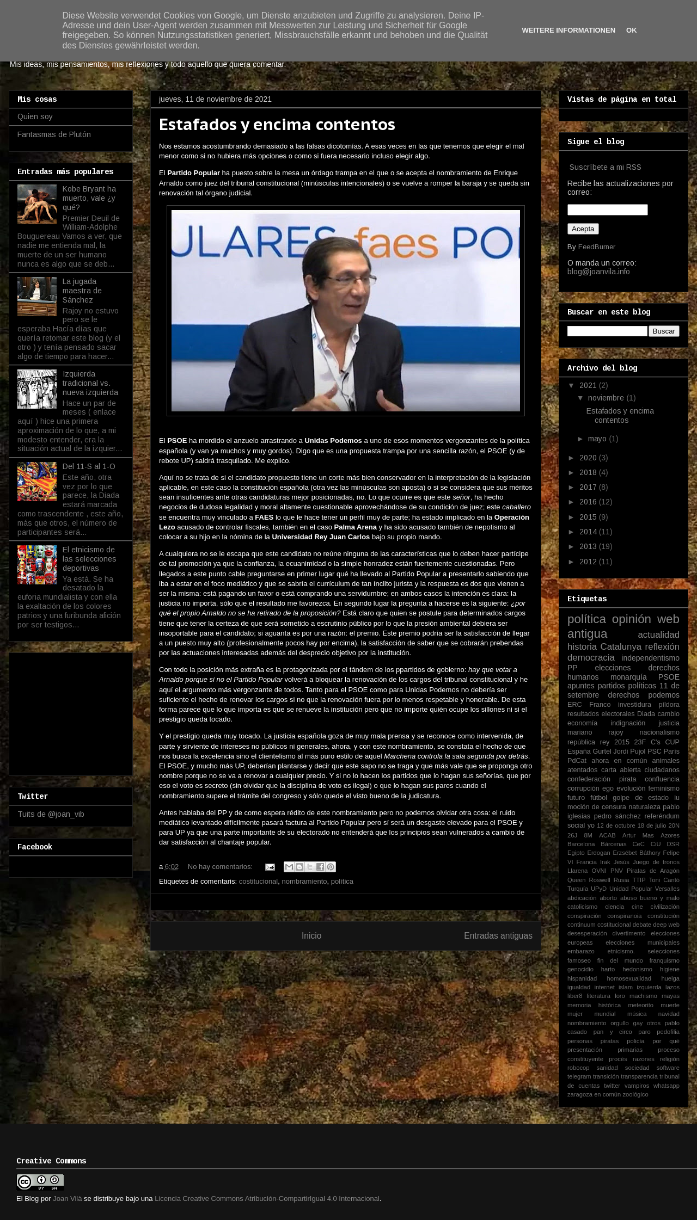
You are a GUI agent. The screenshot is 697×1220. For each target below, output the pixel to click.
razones (644, 1059)
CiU (656, 844)
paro (644, 1031)
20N (674, 825)
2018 (589, 472)
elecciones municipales (643, 942)
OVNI (598, 870)
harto (608, 969)
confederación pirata (601, 779)
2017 (589, 487)
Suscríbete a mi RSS (605, 167)
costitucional (258, 881)
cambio (668, 714)
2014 (589, 531)
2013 (589, 546)
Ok (631, 30)
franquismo (665, 960)
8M (588, 835)
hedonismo (637, 969)
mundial (604, 1013)
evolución (630, 788)
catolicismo (582, 906)
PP (572, 667)
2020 (589, 457)
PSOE (669, 677)
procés (618, 1059)
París (672, 751)
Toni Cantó (664, 880)
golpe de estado (641, 798)
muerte (670, 1005)
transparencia (639, 1076)
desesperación (587, 933)
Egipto (576, 852)
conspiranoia (624, 916)
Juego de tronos (656, 862)
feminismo (664, 788)
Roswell (599, 880)
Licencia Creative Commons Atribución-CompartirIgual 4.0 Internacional (267, 1198)
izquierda (649, 987)
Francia (587, 862)
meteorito (640, 1005)
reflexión (662, 647)
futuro (576, 798)
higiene (670, 969)
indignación (628, 723)
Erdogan (598, 852)
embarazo (581, 951)
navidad (669, 1013)
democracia (591, 657)
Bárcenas (613, 844)
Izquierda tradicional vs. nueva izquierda (90, 383)
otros (654, 1023)
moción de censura (596, 807)
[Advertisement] (71, 711)
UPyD (599, 888)
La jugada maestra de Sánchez (82, 290)
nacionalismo (659, 732)
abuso (628, 898)
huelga (670, 978)
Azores (670, 835)
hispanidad (582, 978)
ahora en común (619, 761)
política (342, 881)
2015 (589, 517)
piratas (610, 1041)
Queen (576, 880)
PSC (654, 751)
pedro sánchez (617, 816)
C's (656, 742)
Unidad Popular (630, 888)
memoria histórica (594, 1005)
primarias (630, 1049)
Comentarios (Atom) (368, 963)
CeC (639, 844)
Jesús (621, 862)
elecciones (613, 667)
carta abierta (621, 770)
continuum (581, 924)
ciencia (614, 906)
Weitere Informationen (568, 30)
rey (605, 742)
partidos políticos (627, 685)
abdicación (582, 898)
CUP (672, 742)
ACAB (607, 835)
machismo (643, 996)
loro (620, 996)
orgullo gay (626, 1023)
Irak (605, 862)
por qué (666, 1041)
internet (605, 987)
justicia (669, 723)
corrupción (583, 788)
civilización (665, 906)
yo (591, 825)
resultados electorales (601, 714)
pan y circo (613, 1031)
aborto (608, 898)
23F (640, 742)
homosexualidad (629, 978)
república (581, 742)
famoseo (579, 960)
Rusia (621, 880)
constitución (663, 916)
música (636, 1013)
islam (626, 987)
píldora (669, 704)
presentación (584, 1049)
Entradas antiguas (498, 935)
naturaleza (644, 807)
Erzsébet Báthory (636, 852)
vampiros (637, 1085)
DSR (673, 844)
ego (608, 788)
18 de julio (652, 825)
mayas (671, 996)
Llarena (577, 870)
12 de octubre (616, 825)
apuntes (581, 685)
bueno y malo (660, 898)
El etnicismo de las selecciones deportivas (90, 558)
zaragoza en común (594, 1094)
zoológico (635, 1094)
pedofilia (668, 1031)
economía (582, 723)
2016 (589, 501)
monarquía (628, 677)
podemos (664, 695)
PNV (616, 870)
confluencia (662, 779)
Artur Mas (638, 835)
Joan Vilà (67, 1198)
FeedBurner (596, 247)
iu (677, 798)
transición (606, 1076)
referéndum (662, 816)
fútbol (598, 798)
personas (579, 1041)
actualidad (659, 635)
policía (635, 1041)
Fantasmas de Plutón (54, 134)
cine (637, 906)
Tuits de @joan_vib (50, 814)
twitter (612, 1085)
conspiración (584, 916)
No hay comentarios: (221, 866)
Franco (599, 704)
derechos (624, 695)
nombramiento (304, 881)
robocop (578, 1067)
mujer (575, 1013)
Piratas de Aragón (653, 870)
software (668, 1067)
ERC (574, 704)
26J (572, 835)
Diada (646, 714)
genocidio (580, 969)
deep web (666, 924)
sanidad (607, 1067)
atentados (582, 770)
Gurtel (601, 751)
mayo (598, 438)
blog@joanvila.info (598, 271)
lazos (672, 987)
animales (666, 761)
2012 (589, 561)
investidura (634, 704)
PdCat (576, 761)
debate (642, 924)
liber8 (574, 996)
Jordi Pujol (629, 751)
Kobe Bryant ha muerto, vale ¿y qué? (89, 198)
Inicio (311, 935)
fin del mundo (620, 960)
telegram (579, 1076)
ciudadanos (662, 770)
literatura (599, 996)
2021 (589, 385)
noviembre (607, 397)
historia (582, 647)
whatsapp (666, 1085)
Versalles (667, 888)
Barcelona (581, 844)
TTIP (638, 880)
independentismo (650, 658)
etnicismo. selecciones (643, 951)
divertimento (628, 933)
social (576, 825)
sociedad (637, 1067)
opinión (631, 619)
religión (670, 1059)
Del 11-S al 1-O (89, 466)
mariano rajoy (595, 732)
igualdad (578, 987)
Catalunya (621, 647)
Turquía (577, 888)
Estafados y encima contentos (277, 123)
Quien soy (35, 116)
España (579, 751)
